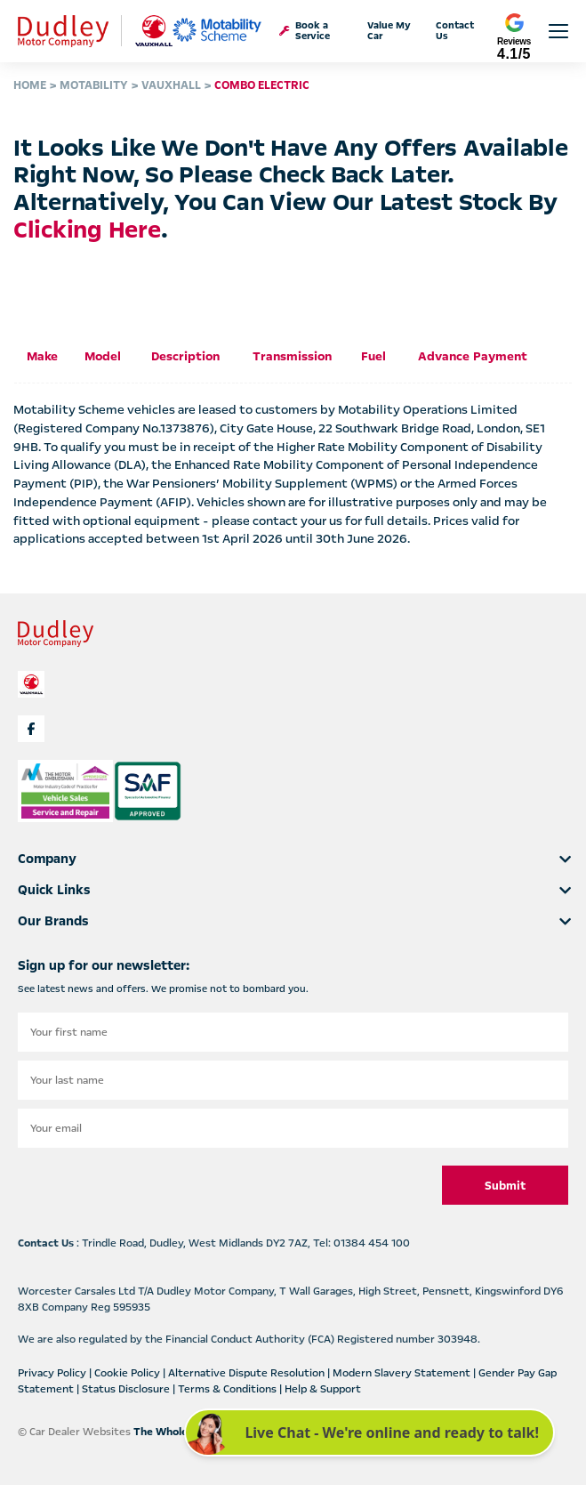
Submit (505, 1186)
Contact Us (455, 31)
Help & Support (323, 1389)
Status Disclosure (127, 1389)
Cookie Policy (128, 1373)
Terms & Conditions (228, 1389)
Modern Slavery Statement (403, 1373)
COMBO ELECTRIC (261, 85)
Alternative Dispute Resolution (247, 1373)
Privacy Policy (53, 1373)
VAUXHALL (171, 85)
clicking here (87, 230)
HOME (29, 85)
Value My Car (389, 31)
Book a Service (304, 31)
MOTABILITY (94, 85)
